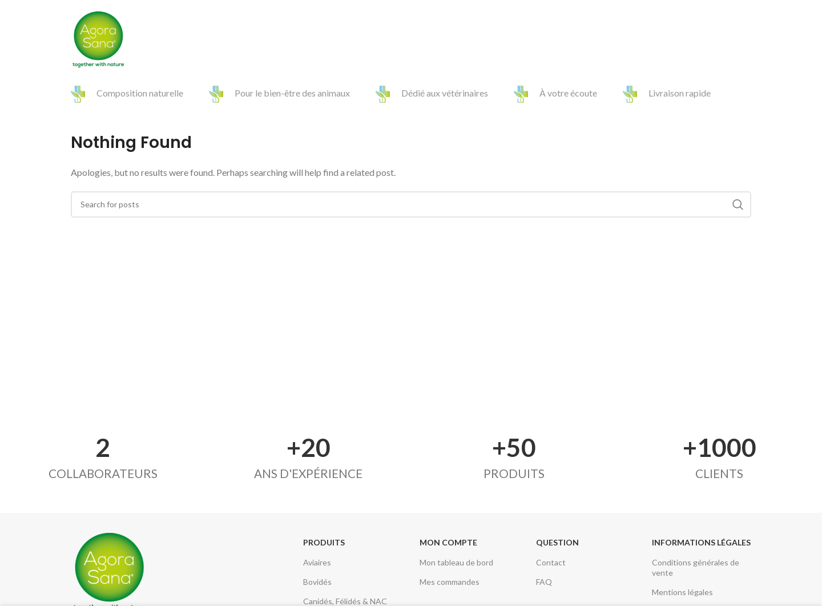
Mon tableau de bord (456, 562)
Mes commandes (450, 582)
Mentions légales (682, 592)
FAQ (544, 582)
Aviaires (317, 562)
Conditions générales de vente (695, 567)
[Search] (745, 40)
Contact (551, 562)
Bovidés (317, 582)
